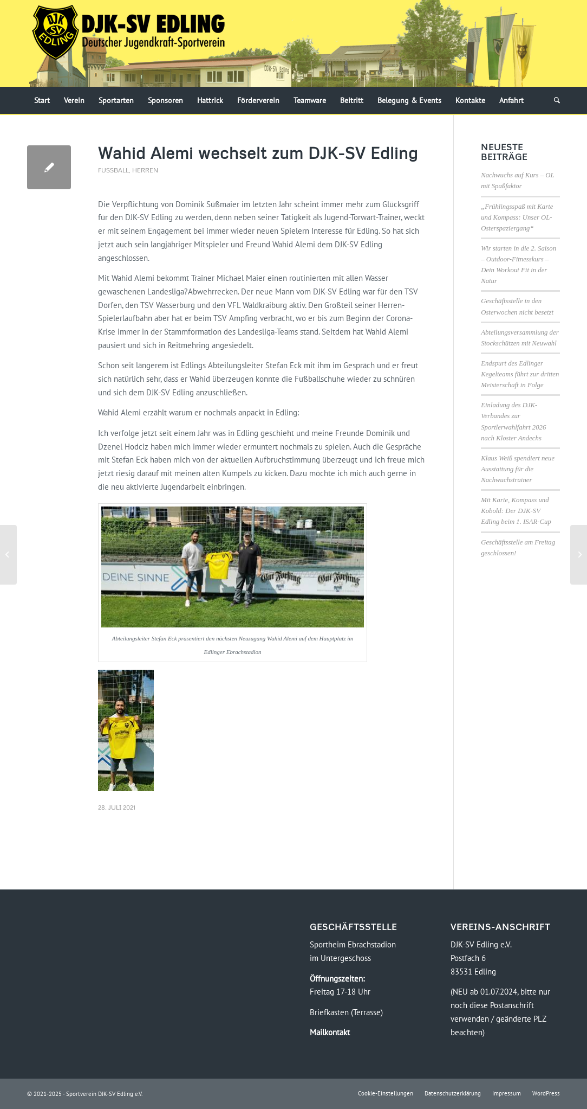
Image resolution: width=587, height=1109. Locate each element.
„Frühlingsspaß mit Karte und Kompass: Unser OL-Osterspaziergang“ (517, 217)
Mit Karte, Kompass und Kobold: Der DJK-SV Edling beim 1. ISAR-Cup (516, 510)
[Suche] (553, 100)
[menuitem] (42, 100)
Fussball (113, 170)
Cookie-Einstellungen (385, 1093)
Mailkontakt (330, 1032)
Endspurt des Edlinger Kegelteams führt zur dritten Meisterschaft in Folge (520, 374)
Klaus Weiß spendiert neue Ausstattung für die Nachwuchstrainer (518, 469)
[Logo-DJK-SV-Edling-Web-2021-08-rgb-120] (128, 43)
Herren (145, 170)
